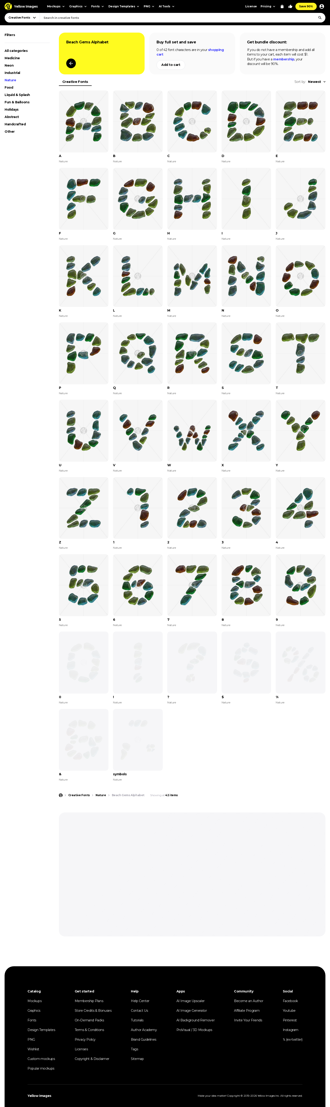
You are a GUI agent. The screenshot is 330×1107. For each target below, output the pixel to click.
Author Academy (144, 1030)
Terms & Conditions (89, 1030)
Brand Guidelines (143, 1039)
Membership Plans (89, 1001)
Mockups (34, 1001)
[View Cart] (282, 6)
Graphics (34, 1011)
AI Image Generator (191, 1011)
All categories (16, 51)
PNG (31, 1039)
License (251, 6)
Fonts (32, 1020)
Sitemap (137, 1059)
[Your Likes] (290, 6)
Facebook (290, 1001)
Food (9, 87)
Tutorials (137, 1020)
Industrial (12, 73)
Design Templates (41, 1030)
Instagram (290, 1030)
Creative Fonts (75, 81)
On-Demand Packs (89, 1020)
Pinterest (290, 1020)
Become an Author (248, 1001)
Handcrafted (15, 124)
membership (283, 59)
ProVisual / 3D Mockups (194, 1030)
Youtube (289, 1011)
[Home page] (61, 795)
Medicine (12, 58)
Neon (9, 65)
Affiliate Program (246, 1011)
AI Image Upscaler (190, 1001)
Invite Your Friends (248, 1020)
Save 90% (306, 6)
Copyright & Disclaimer (92, 1059)
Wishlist (33, 1049)
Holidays (12, 109)
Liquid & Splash (17, 95)
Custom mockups (41, 1059)
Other (10, 131)
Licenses (81, 1049)
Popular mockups (41, 1068)
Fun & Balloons (17, 102)
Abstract (12, 117)
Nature (10, 80)
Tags (134, 1049)
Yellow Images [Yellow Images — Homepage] (39, 1096)
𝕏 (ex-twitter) (292, 1039)
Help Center (140, 1001)
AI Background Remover (195, 1020)
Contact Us (139, 1011)
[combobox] (182, 17)
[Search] (320, 17)
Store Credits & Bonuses (93, 1011)
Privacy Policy (85, 1039)
